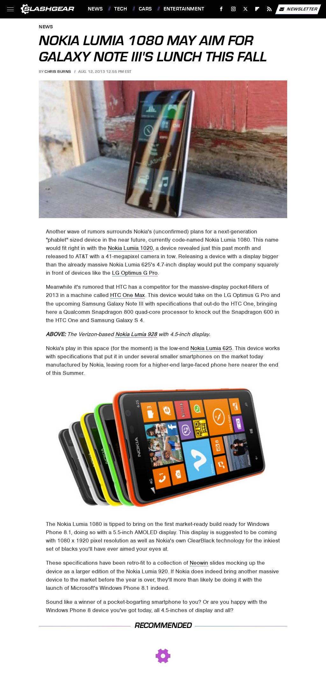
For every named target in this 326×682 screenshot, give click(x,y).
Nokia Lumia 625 (211, 348)
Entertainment (184, 9)
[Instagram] (233, 9)
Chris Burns (58, 71)
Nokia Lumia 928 (136, 334)
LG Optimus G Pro (135, 272)
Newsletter (298, 9)
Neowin (199, 562)
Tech (120, 9)
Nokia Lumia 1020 (130, 248)
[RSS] (269, 9)
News (95, 9)
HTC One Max (127, 295)
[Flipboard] (257, 9)
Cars (145, 9)
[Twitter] (245, 9)
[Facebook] (221, 9)
